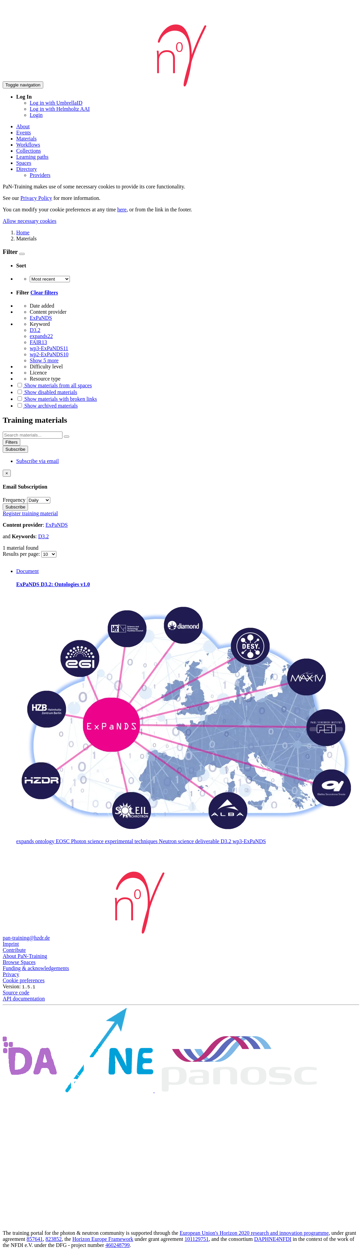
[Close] (7, 473)
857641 (35, 1239)
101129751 (197, 1239)
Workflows (28, 145)
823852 (54, 1239)
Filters (11, 442)
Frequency (14, 500)
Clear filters (44, 292)
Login (36, 115)
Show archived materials (47, 406)
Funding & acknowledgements (36, 968)
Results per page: (22, 554)
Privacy (11, 974)
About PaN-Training (25, 956)
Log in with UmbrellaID (56, 103)
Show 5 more (44, 360)
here (122, 209)
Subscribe (15, 449)
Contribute (14, 950)
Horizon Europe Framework (102, 1239)
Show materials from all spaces (54, 385)
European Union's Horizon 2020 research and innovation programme (254, 1233)
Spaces (23, 163)
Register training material (30, 513)
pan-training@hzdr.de (26, 938)
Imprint (11, 944)
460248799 (117, 1245)
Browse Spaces (19, 962)
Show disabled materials (46, 392)
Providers (40, 175)
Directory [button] (26, 169)
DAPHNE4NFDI (272, 1239)
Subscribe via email (37, 461)
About (23, 126)
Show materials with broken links (56, 399)
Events (23, 132)
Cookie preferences (24, 980)
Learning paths (32, 157)
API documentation (24, 998)
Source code (16, 992)
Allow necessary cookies (29, 221)
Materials (26, 138)
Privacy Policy (36, 198)
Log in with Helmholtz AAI (60, 109)
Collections (28, 151)
